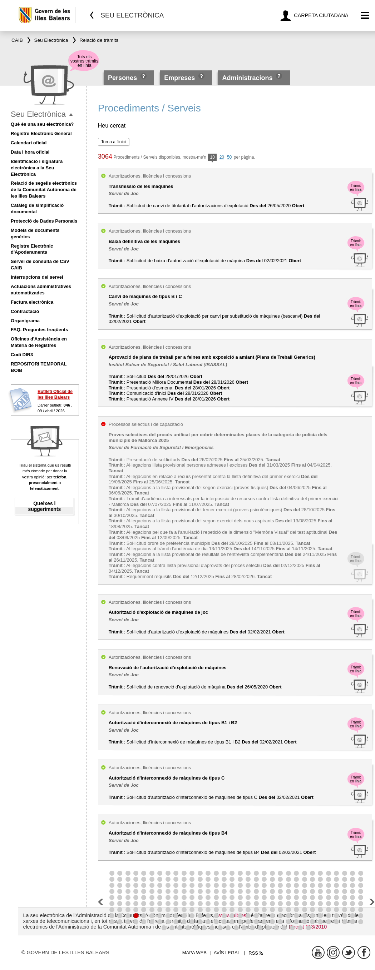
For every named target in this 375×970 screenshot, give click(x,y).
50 (229, 157)
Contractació (25, 311)
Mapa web (194, 952)
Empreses (179, 77)
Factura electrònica (32, 302)
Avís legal (227, 952)
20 (221, 157)
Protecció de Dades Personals (44, 221)
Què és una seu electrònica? (42, 124)
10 (212, 158)
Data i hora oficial (30, 152)
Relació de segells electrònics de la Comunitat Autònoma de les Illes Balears (44, 189)
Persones (123, 77)
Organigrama (25, 320)
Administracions (247, 77)
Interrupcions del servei (37, 277)
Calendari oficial (28, 142)
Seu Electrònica (38, 114)
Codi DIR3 (22, 354)
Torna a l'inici (113, 141)
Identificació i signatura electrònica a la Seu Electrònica (37, 168)
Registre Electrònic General (41, 133)
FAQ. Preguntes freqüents (39, 329)
